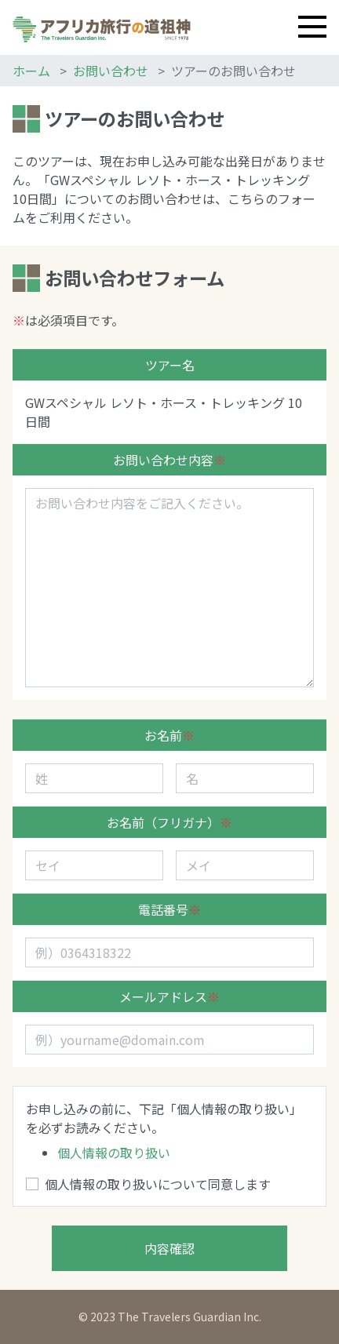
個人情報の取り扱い (113, 1152)
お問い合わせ (110, 70)
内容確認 (169, 1248)
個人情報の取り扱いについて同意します (158, 1184)
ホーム (31, 70)
